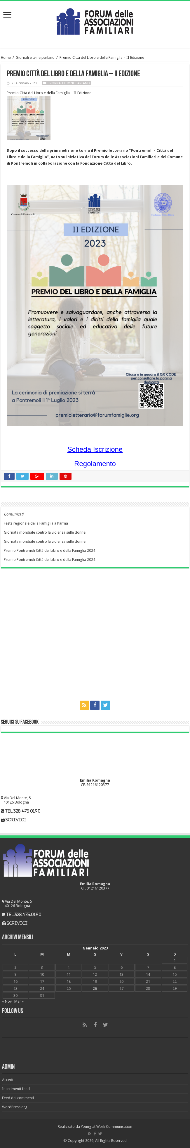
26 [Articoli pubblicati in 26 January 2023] (95, 988)
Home (6, 57)
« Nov (7, 1001)
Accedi (7, 1080)
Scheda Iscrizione (95, 449)
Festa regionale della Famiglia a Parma (36, 523)
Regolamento (95, 464)
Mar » (19, 1001)
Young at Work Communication (106, 1126)
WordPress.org (14, 1107)
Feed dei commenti (18, 1098)
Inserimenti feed (16, 1089)
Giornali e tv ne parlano (35, 57)
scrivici (16, 820)
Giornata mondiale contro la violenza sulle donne (45, 532)
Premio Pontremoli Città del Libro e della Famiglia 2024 (49, 550)
